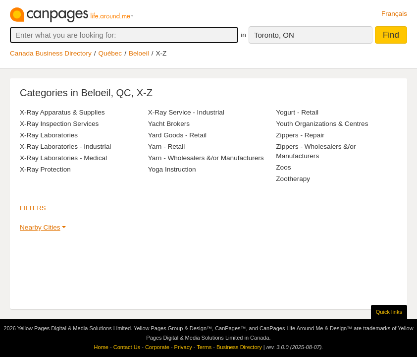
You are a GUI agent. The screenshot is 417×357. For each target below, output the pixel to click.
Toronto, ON (274, 35)
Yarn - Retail (166, 146)
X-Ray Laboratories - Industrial (65, 146)
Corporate (157, 347)
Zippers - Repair (300, 135)
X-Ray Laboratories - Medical (63, 158)
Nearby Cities (40, 227)
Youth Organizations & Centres (322, 123)
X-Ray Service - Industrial (186, 112)
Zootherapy (293, 178)
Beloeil (139, 53)
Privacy (183, 347)
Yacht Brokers (169, 123)
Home (101, 347)
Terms (204, 347)
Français (394, 13)
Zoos (283, 167)
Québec (110, 53)
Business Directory (239, 347)
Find (391, 35)
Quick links (389, 312)
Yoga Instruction (172, 169)
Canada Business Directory (51, 53)
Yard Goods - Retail (177, 135)
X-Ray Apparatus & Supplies (62, 112)
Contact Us (126, 347)
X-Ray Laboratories (49, 135)
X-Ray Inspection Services (59, 123)
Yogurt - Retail (297, 112)
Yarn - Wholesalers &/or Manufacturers (206, 158)
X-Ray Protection (45, 169)
